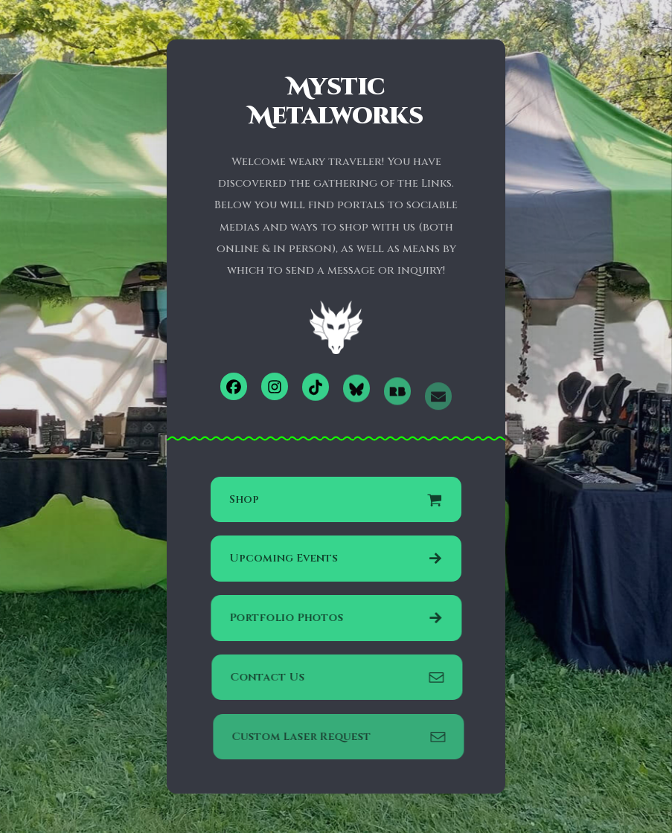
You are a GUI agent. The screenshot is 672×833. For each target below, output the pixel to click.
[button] (234, 386)
